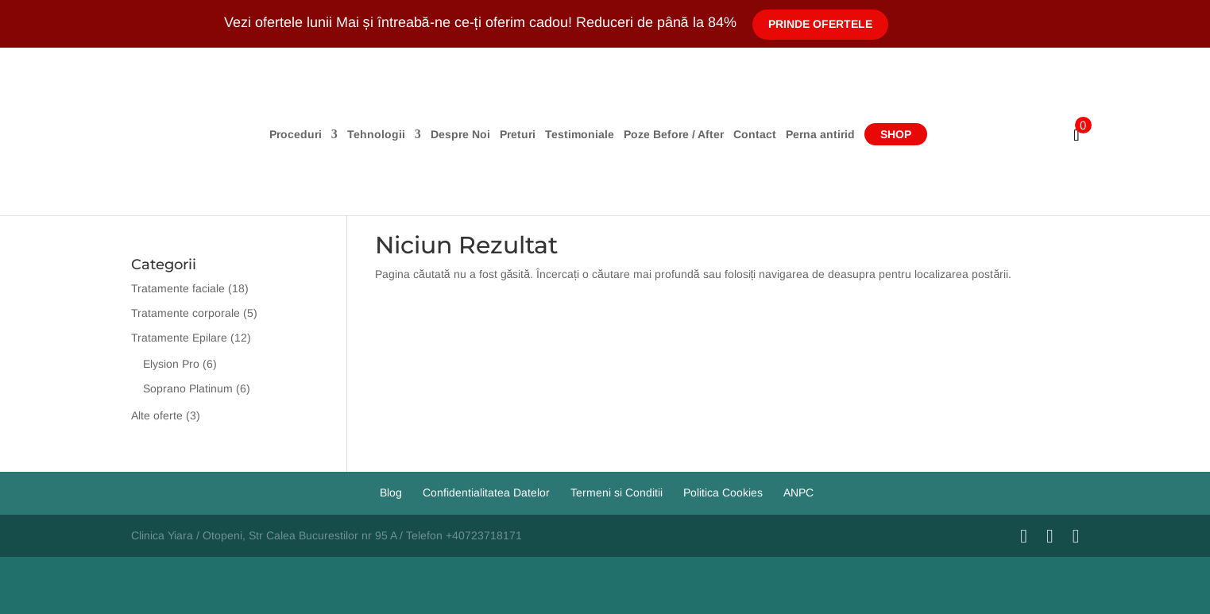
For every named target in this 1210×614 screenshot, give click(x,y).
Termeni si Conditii (616, 492)
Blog (391, 492)
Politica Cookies (723, 492)
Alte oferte (157, 415)
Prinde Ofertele (820, 23)
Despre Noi (460, 135)
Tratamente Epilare (179, 337)
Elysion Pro (171, 363)
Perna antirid (820, 135)
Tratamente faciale (178, 288)
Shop (895, 134)
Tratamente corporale (185, 313)
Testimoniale (579, 135)
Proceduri (295, 135)
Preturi (517, 135)
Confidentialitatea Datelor (486, 492)
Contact (754, 135)
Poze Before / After (674, 135)
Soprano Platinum (188, 388)
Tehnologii (376, 135)
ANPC (798, 492)
